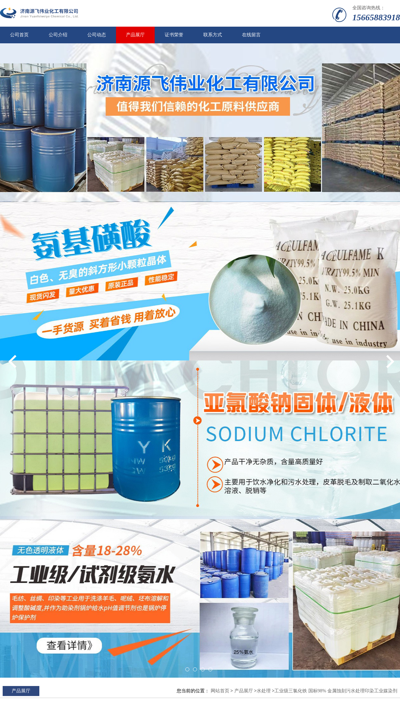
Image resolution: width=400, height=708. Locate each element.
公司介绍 (58, 34)
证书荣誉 (174, 34)
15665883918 (376, 17)
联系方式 (212, 34)
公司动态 (96, 34)
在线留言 (251, 34)
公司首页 (19, 34)
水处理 (264, 690)
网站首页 (220, 690)
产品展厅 (135, 34)
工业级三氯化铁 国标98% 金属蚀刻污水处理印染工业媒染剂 (335, 690)
